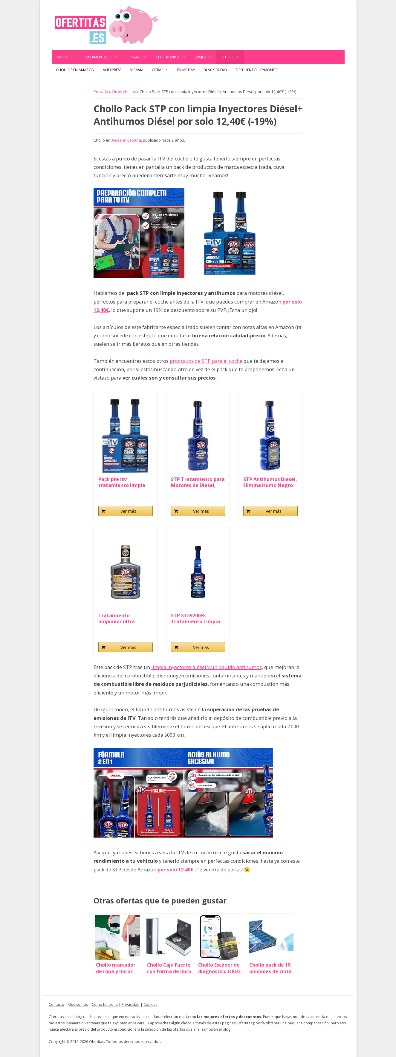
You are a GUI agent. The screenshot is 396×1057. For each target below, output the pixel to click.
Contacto (56, 1004)
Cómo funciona (105, 1004)
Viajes (206, 57)
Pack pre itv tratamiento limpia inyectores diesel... (121, 482)
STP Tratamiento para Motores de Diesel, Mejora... (198, 482)
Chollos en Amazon (75, 69)
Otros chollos (124, 91)
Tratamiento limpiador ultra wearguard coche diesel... (119, 618)
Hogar (140, 57)
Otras (162, 70)
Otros (232, 57)
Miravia (136, 69)
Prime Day (186, 69)
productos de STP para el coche (206, 360)
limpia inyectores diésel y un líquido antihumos (206, 667)
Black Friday (215, 69)
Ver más (128, 511)
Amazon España (126, 140)
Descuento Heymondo (257, 69)
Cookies (150, 1004)
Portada (101, 91)
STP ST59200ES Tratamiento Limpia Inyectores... (195, 618)
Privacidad (131, 1004)
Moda (68, 57)
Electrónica (173, 57)
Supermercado (103, 57)
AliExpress (112, 69)
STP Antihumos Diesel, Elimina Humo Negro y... (270, 482)
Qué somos (78, 1004)
